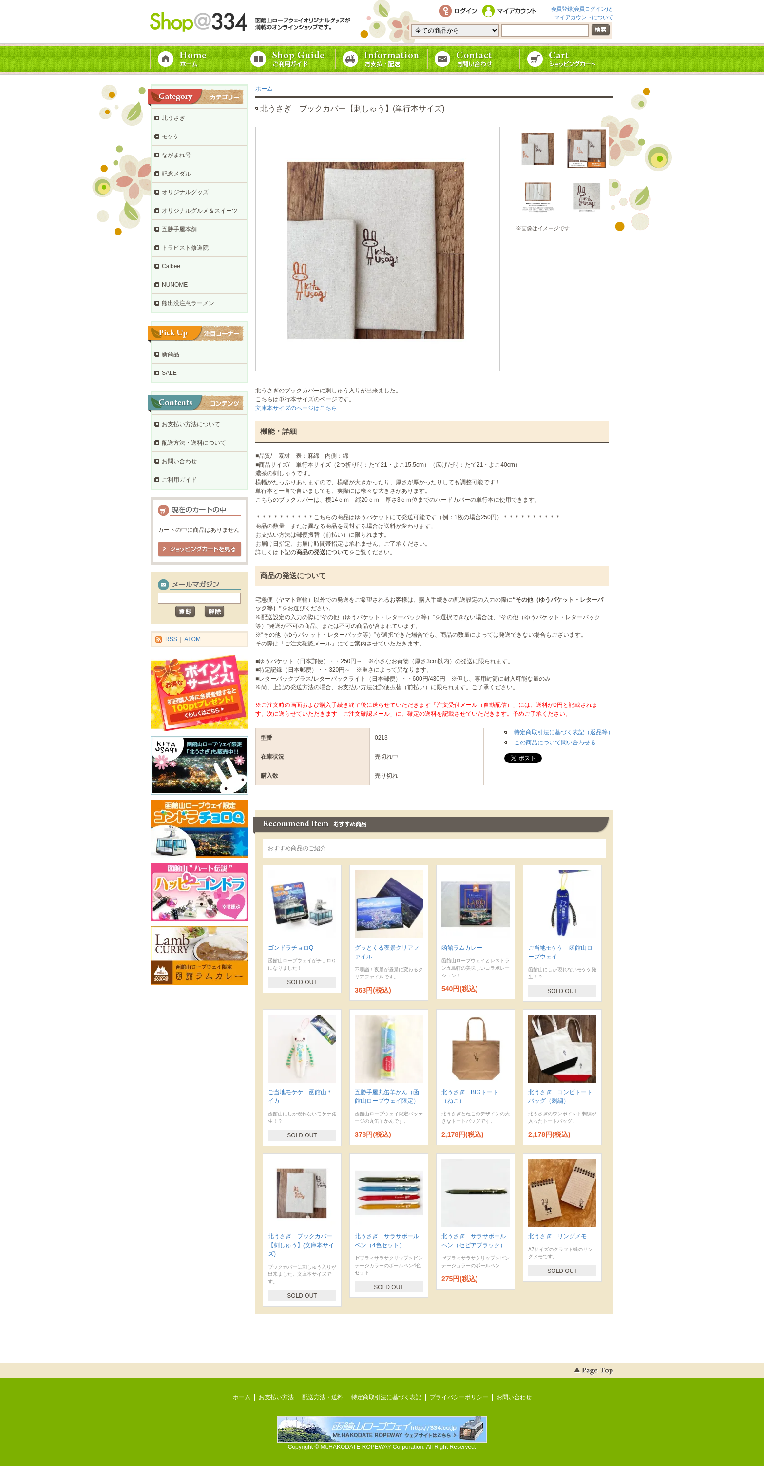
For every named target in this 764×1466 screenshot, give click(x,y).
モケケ (170, 136)
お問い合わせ (474, 59)
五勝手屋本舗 (179, 229)
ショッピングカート (567, 59)
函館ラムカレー (461, 947)
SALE (169, 373)
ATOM (192, 639)
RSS (171, 639)
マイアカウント (511, 11)
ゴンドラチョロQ (290, 947)
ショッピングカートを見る (200, 549)
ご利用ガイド (289, 59)
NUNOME (175, 284)
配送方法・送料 (322, 1397)
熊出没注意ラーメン (188, 303)
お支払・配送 (382, 59)
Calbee (171, 266)
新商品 (170, 354)
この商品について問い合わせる (555, 742)
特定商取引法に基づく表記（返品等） (563, 732)
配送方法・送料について (194, 442)
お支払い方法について (191, 424)
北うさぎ (173, 118)
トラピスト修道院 (185, 247)
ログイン (458, 11)
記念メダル (176, 173)
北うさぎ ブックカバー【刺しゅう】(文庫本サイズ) (301, 1245)
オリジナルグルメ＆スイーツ (200, 210)
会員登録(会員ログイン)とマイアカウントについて (582, 12)
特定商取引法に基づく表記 (386, 1397)
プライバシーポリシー (459, 1397)
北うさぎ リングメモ (557, 1236)
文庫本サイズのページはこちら (296, 408)
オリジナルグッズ (185, 192)
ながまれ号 (176, 155)
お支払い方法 (276, 1397)
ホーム (196, 59)
